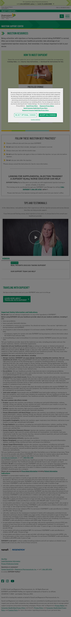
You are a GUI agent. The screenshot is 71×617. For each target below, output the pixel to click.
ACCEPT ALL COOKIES (48, 115)
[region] (35, 105)
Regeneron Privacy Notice (47, 106)
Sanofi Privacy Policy (32, 106)
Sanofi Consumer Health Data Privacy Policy (36, 108)
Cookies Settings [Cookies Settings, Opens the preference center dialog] (35, 119)
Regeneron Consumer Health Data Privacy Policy (35, 110)
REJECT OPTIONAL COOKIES (25, 115)
